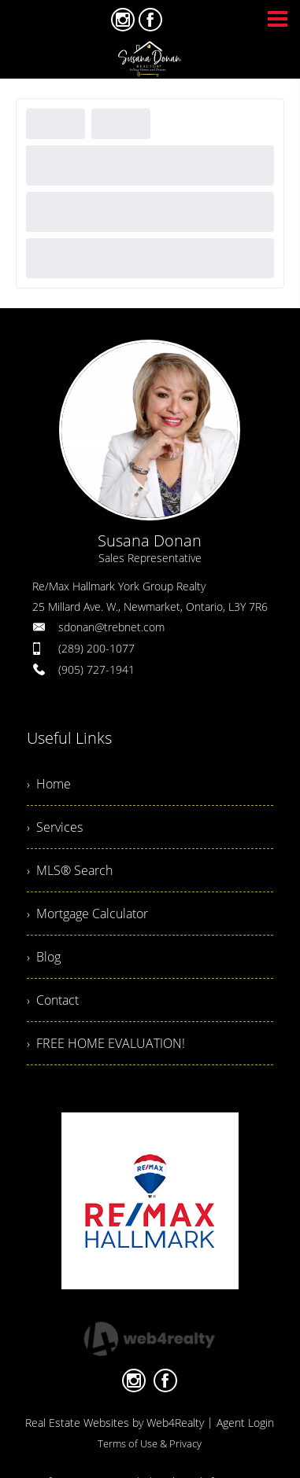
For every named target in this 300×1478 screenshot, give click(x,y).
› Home (49, 783)
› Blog (44, 956)
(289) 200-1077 (96, 648)
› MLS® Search (70, 870)
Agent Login (245, 1422)
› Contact (53, 1000)
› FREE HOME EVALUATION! (106, 1043)
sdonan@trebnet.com (111, 627)
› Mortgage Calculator (87, 913)
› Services (55, 827)
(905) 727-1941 (96, 669)
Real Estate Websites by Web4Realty (114, 1422)
